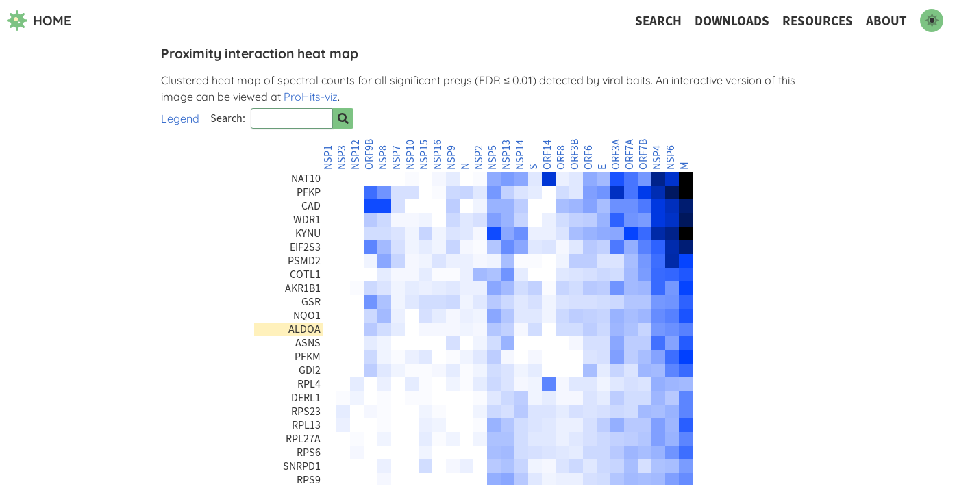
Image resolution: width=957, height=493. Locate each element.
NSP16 (438, 155)
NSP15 (424, 155)
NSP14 (520, 155)
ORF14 (547, 155)
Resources (817, 20)
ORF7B (643, 154)
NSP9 (451, 157)
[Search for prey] (343, 118)
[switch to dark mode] (931, 20)
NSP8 (383, 157)
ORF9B (369, 154)
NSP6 (671, 157)
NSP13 (506, 155)
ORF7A (629, 154)
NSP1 (328, 157)
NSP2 (479, 157)
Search (658, 20)
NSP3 (342, 157)
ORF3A (616, 154)
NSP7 (396, 157)
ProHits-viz (311, 96)
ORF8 (561, 157)
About (886, 20)
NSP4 (657, 157)
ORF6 (588, 157)
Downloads (732, 20)
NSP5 (492, 157)
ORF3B (575, 154)
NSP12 (355, 155)
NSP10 (410, 155)
